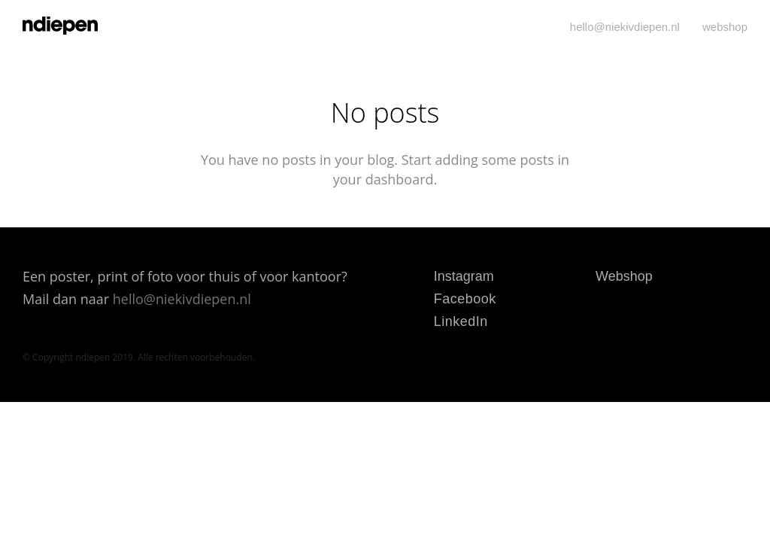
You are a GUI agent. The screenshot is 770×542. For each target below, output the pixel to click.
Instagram (464, 276)
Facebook (465, 298)
